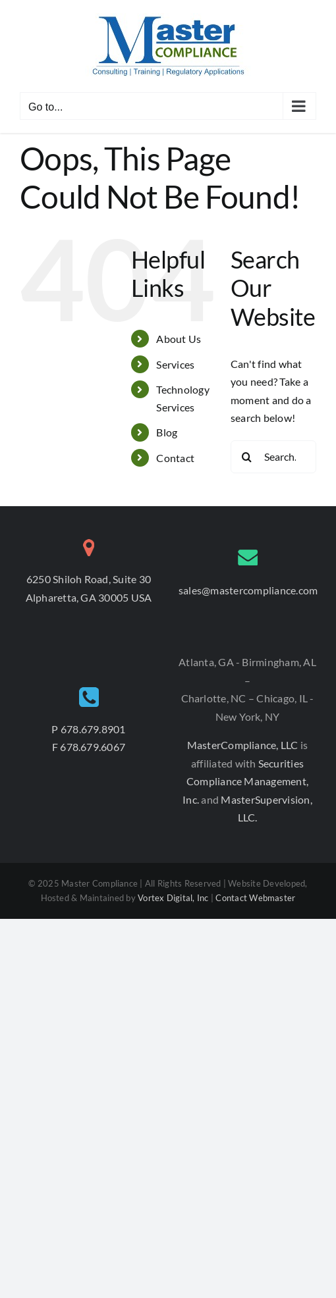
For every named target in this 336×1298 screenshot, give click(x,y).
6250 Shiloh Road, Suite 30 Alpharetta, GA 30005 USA (89, 588)
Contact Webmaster (255, 898)
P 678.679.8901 (88, 729)
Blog (166, 432)
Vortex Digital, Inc (173, 898)
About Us (178, 338)
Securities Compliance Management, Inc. (245, 781)
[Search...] (273, 456)
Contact (175, 458)
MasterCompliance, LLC (243, 745)
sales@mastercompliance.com (248, 590)
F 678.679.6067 (88, 746)
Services (175, 364)
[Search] (247, 456)
